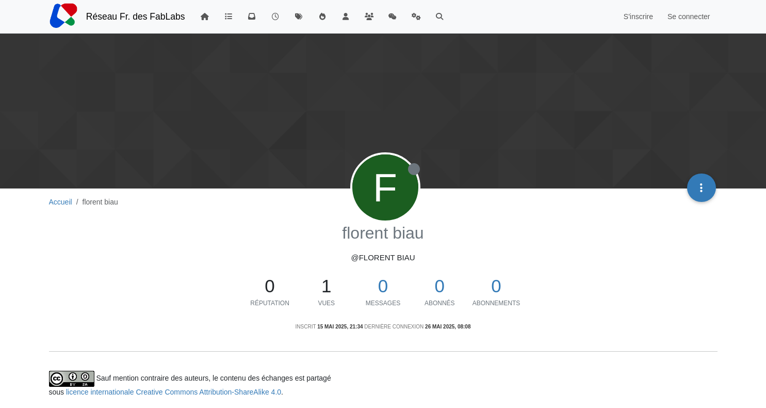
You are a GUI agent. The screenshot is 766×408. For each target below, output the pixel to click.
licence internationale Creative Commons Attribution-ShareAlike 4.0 (173, 392)
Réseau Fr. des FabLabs (135, 16)
